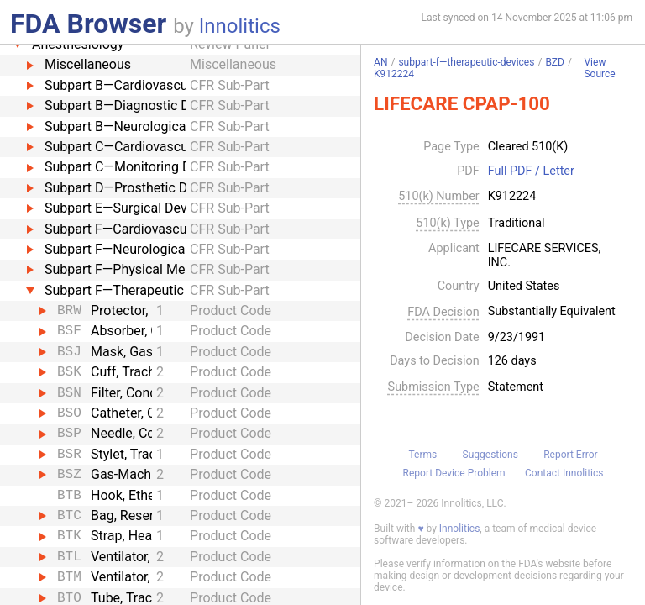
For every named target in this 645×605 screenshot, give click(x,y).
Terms (422, 454)
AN (380, 62)
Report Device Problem (454, 473)
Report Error (570, 454)
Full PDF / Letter (531, 171)
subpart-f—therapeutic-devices (466, 62)
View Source (599, 68)
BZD (554, 62)
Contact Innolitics (564, 473)
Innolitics (240, 26)
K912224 (394, 74)
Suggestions (490, 454)
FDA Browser (88, 23)
